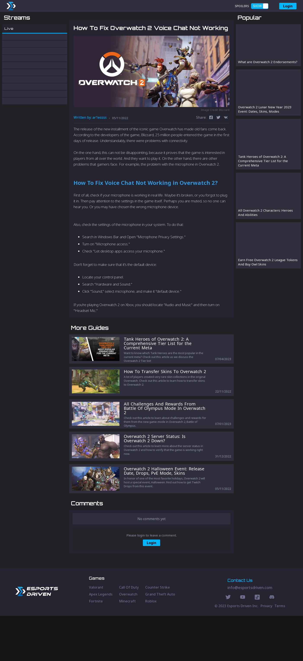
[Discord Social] (257, 643)
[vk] (226, 140)
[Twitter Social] (228, 643)
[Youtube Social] (242, 643)
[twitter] (218, 140)
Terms (279, 651)
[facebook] (211, 140)
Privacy (266, 651)
